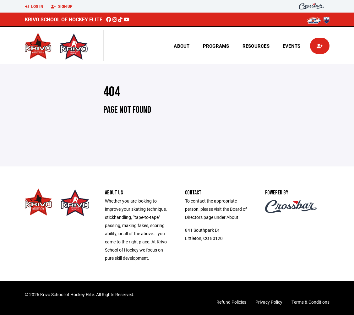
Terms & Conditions (310, 302)
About (181, 46)
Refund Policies (231, 302)
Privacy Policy (268, 302)
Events (292, 46)
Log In (34, 6)
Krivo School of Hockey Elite (63, 19)
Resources (256, 46)
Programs (216, 46)
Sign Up (62, 6)
